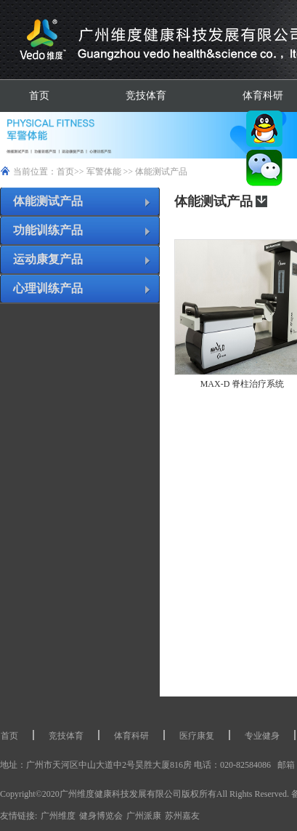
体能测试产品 (161, 171)
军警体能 (103, 171)
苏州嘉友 (182, 816)
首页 (39, 95)
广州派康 (143, 816)
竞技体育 (146, 95)
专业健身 (262, 736)
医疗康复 (196, 736)
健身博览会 (101, 816)
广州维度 (58, 816)
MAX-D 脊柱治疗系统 (242, 384)
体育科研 (131, 736)
